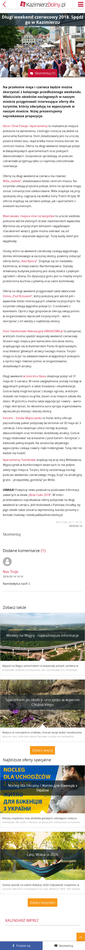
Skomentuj (66, 946)
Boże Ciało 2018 (39, 495)
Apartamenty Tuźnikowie (19, 460)
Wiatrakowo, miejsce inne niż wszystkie (28, 216)
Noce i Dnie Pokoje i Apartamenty (25, 126)
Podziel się (23, 946)
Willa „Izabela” (12, 181)
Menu (80, 4)
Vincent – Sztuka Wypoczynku (22, 418)
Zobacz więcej (42, 750)
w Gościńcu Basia (34, 376)
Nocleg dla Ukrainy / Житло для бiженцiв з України (42, 788)
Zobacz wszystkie (42, 902)
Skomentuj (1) (45, 73)
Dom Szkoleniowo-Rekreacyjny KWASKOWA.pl (33, 331)
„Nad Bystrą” (28, 261)
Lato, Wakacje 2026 (42, 854)
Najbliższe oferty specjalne (27, 759)
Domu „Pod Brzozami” (17, 296)
